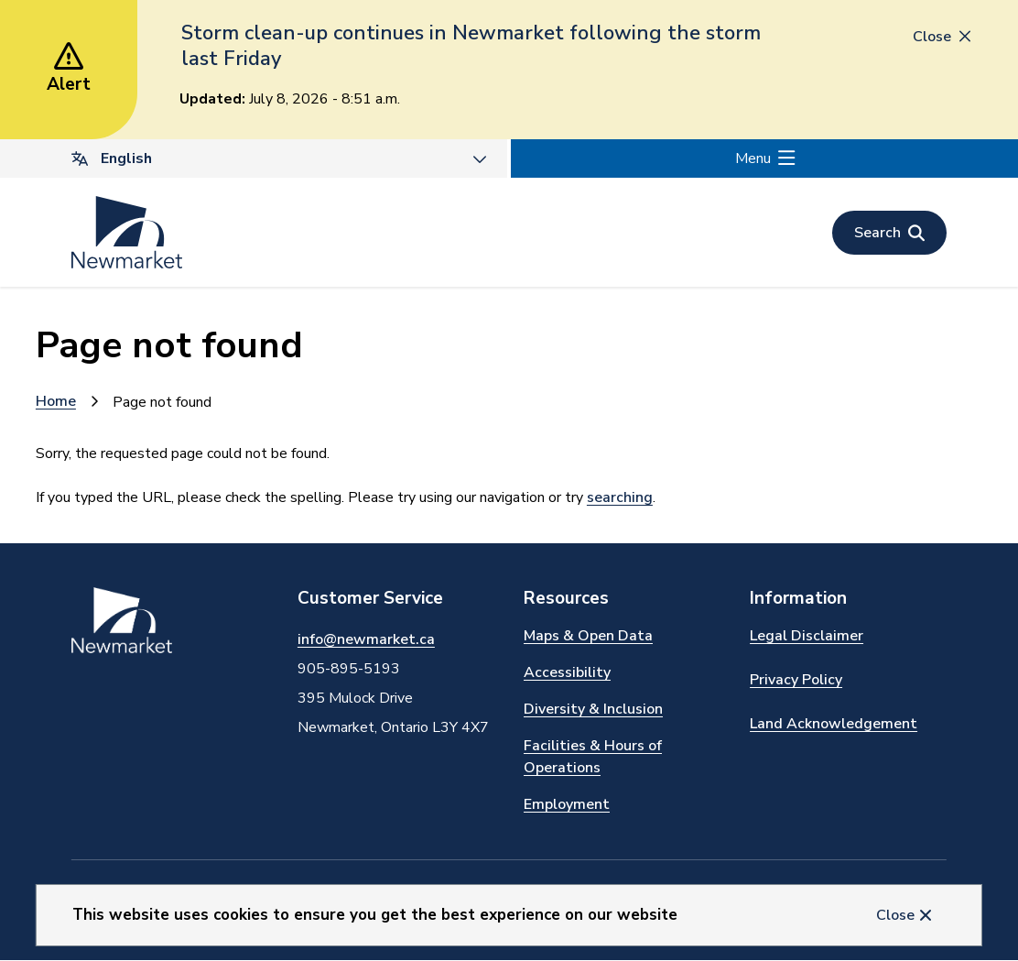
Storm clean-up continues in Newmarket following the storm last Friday (471, 45)
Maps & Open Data (588, 636)
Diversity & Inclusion (593, 709)
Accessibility (567, 672)
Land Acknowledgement (833, 724)
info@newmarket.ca (366, 639)
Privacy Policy (796, 680)
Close (895, 915)
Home (56, 401)
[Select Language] (253, 158)
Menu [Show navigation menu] (753, 158)
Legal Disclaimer (806, 636)
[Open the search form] (889, 233)
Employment (567, 804)
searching (620, 497)
